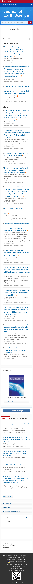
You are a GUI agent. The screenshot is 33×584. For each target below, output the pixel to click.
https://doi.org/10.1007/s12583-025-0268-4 (14, 460)
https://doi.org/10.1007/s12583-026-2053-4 (14, 432)
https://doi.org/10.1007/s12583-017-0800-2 (15, 204)
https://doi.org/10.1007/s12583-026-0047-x (14, 446)
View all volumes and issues (16, 402)
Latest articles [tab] (6, 418)
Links (4, 536)
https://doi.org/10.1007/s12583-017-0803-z (15, 148)
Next (10, 32)
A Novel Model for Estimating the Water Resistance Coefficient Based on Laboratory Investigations (15, 453)
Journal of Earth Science (9, 4)
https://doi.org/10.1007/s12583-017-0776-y (15, 182)
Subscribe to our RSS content (11, 511)
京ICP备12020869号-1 (12, 560)
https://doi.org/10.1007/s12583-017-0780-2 (15, 360)
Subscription (7, 503)
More (27, 518)
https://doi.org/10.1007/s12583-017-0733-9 (15, 81)
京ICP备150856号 (22, 560)
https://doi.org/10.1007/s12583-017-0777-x (15, 262)
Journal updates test (8, 522)
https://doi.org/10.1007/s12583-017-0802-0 (15, 320)
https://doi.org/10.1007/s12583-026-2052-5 (14, 471)
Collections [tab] (23, 418)
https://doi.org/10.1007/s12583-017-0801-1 (15, 245)
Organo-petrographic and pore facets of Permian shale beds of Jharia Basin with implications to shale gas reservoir (17, 269)
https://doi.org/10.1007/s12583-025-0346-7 (14, 491)
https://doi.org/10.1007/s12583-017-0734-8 (15, 101)
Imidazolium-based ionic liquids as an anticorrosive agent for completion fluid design (16, 350)
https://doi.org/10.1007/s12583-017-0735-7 (15, 125)
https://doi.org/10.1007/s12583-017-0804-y (15, 163)
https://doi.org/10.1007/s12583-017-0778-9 (15, 302)
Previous (5, 32)
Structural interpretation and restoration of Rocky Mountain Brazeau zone (17, 210)
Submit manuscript (16, 411)
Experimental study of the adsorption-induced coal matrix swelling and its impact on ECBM (16, 292)
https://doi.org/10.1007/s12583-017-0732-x (15, 62)
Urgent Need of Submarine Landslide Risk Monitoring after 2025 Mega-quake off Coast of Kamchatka (16, 439)
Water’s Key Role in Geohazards (12, 465)
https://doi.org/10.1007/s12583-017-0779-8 (15, 285)
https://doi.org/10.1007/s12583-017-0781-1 (15, 343)
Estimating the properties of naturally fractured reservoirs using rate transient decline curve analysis (16, 170)
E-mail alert (7, 507)
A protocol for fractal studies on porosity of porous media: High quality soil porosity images (16, 252)
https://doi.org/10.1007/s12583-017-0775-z (15, 219)
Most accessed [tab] (15, 418)
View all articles (7, 496)
